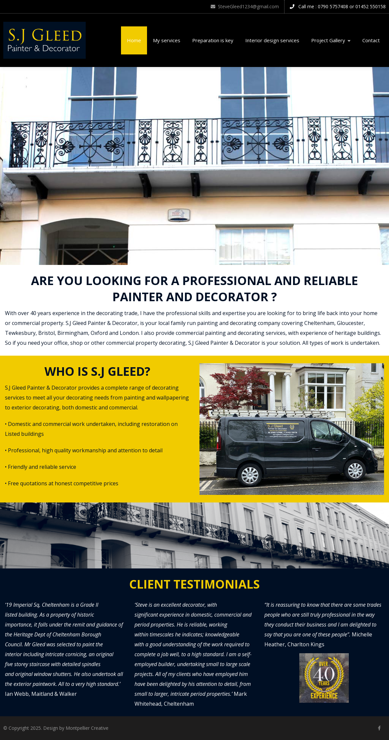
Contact (371, 40)
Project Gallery (330, 40)
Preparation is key (212, 40)
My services (166, 40)
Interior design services (272, 40)
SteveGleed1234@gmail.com (245, 6)
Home (134, 40)
